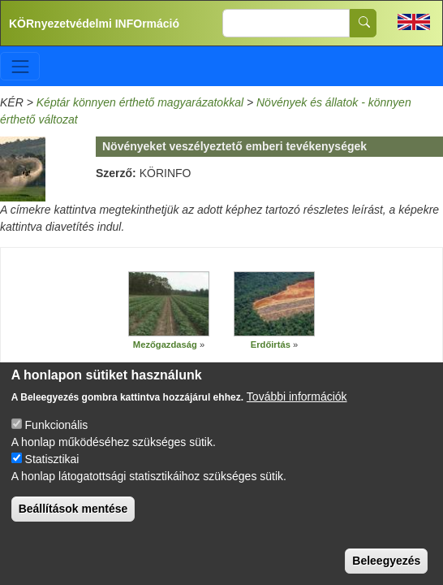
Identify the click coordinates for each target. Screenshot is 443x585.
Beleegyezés (386, 571)
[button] (168, 305)
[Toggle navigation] (20, 66)
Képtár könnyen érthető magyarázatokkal (140, 102)
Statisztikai (52, 469)
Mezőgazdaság (165, 344)
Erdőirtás (270, 344)
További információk (297, 407)
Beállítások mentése (73, 519)
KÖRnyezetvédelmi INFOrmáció (94, 23)
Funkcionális (56, 435)
